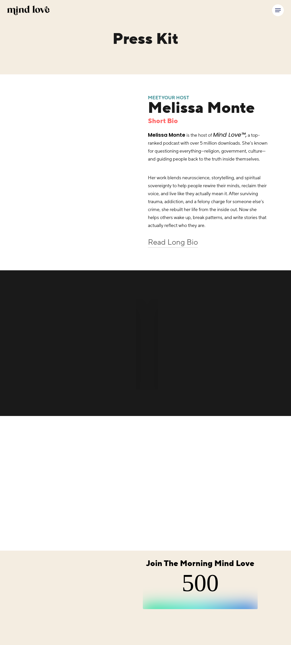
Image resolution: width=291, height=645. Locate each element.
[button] (278, 10)
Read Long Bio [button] (173, 242)
